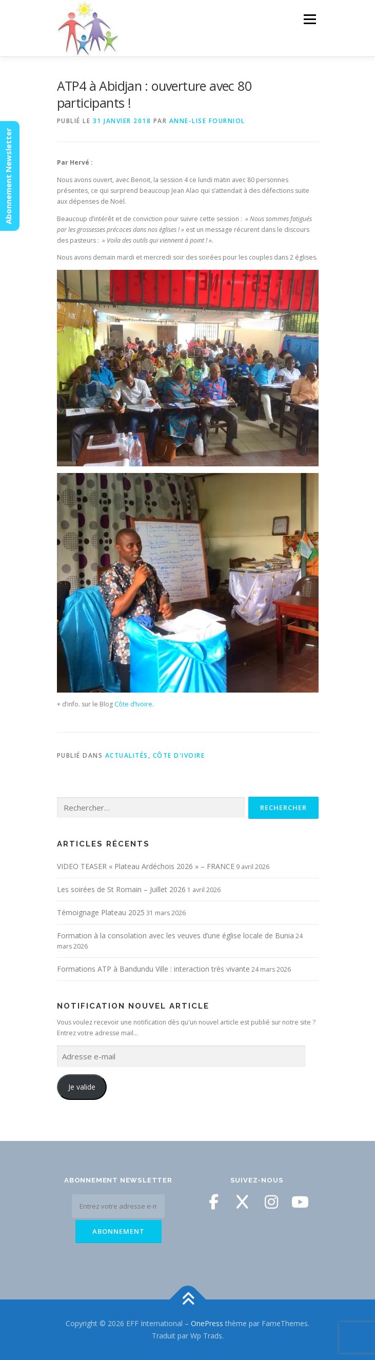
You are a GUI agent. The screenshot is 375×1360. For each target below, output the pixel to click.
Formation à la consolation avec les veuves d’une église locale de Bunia (175, 935)
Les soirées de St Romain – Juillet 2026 (121, 889)
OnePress (207, 1323)
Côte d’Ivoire (133, 704)
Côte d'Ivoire (179, 755)
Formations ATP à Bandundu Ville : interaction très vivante (153, 969)
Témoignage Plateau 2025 (101, 912)
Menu (309, 19)
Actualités (126, 755)
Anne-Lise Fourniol (207, 120)
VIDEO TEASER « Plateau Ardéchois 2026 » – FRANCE (145, 866)
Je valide (81, 1087)
